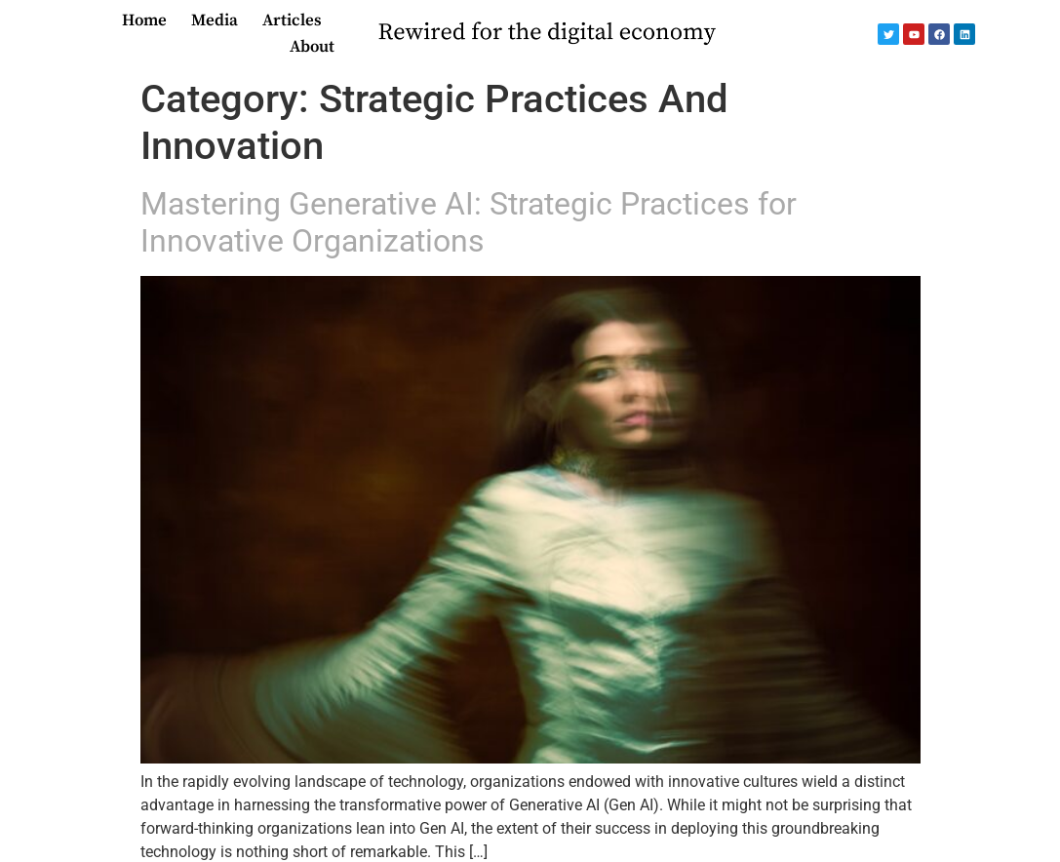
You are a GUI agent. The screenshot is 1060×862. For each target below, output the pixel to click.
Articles (292, 20)
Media (214, 20)
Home (144, 20)
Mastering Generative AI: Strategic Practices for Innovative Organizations (468, 222)
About (312, 47)
